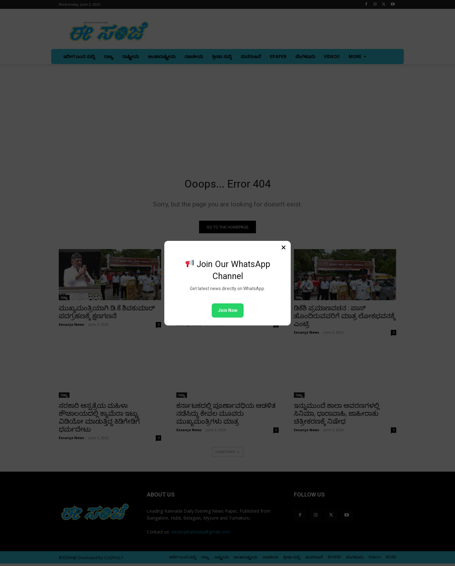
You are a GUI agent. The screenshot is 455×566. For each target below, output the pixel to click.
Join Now (227, 310)
